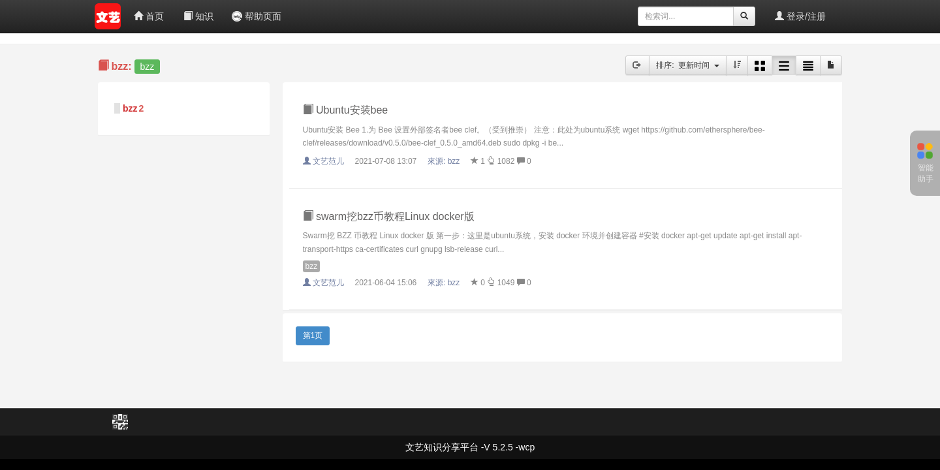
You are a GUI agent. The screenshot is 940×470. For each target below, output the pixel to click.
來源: (445, 161)
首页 (149, 16)
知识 (198, 16)
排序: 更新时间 (687, 65)
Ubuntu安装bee (345, 110)
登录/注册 (800, 16)
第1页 (313, 335)
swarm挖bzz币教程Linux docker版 (389, 216)
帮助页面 (256, 16)
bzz (130, 108)
